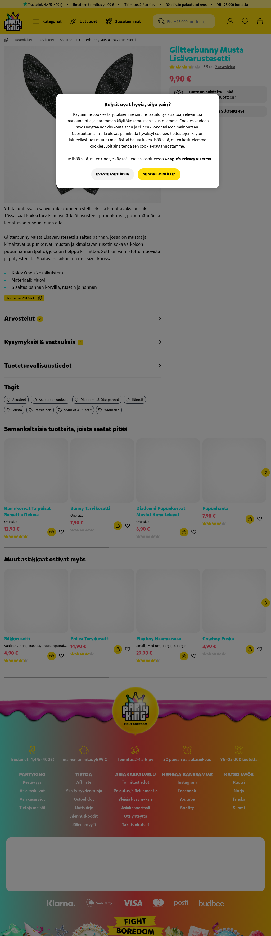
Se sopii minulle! (159, 174)
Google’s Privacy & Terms (188, 158)
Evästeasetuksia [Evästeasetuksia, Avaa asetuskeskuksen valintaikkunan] (112, 174)
